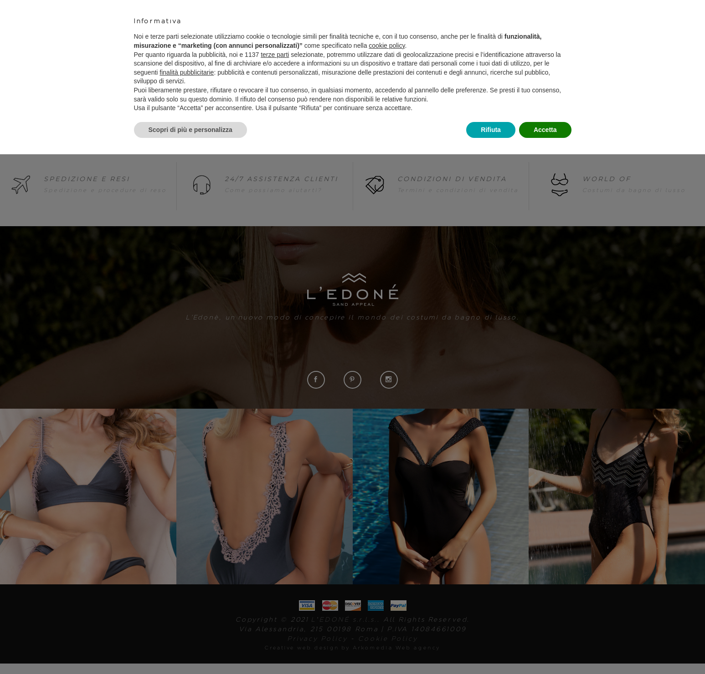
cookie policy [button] (387, 45)
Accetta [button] (545, 129)
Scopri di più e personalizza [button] (190, 129)
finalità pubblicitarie (187, 72)
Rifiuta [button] (491, 129)
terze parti (275, 54)
